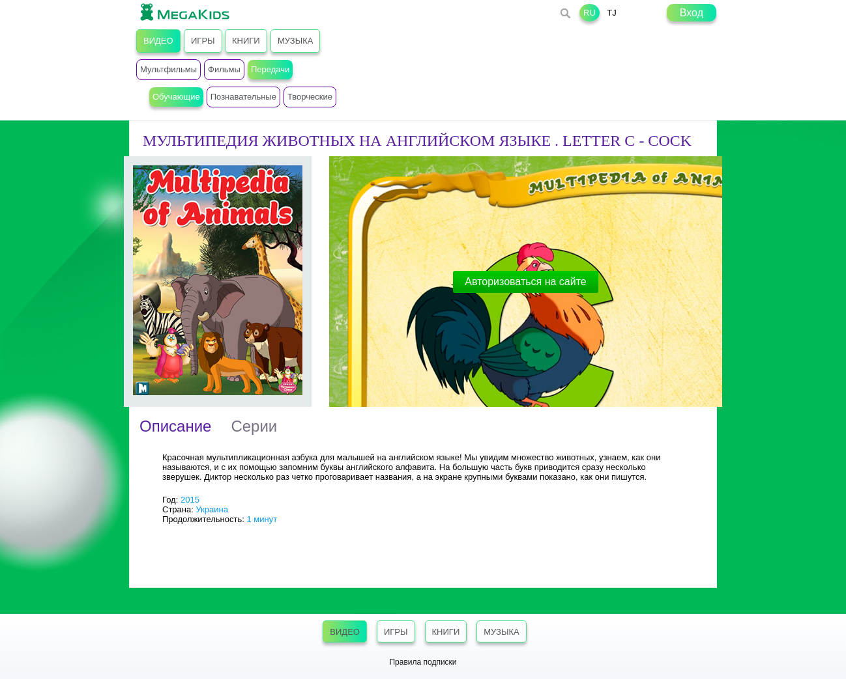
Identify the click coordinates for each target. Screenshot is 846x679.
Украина (212, 509)
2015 (190, 500)
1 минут (261, 519)
